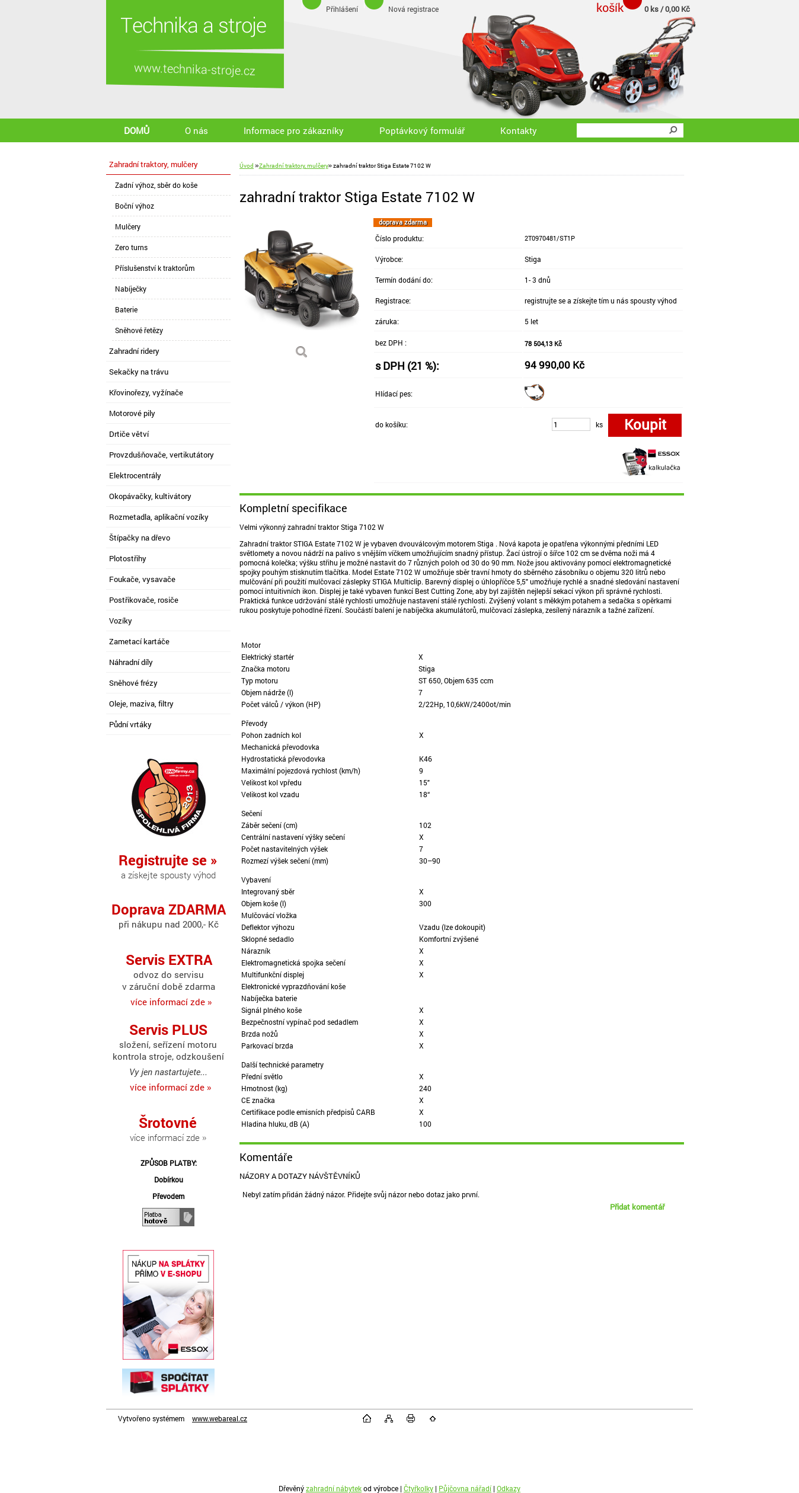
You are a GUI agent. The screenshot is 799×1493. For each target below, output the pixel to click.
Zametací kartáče (139, 641)
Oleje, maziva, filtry (141, 703)
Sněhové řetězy (139, 330)
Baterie (126, 309)
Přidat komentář (637, 1206)
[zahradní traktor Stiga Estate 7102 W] (301, 292)
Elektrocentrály (135, 475)
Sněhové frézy (133, 682)
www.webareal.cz (219, 1418)
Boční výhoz (134, 205)
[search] (673, 130)
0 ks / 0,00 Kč (667, 9)
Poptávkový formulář (422, 130)
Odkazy (508, 1488)
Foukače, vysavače (142, 579)
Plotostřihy (127, 558)
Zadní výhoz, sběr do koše (156, 185)
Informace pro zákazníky (294, 130)
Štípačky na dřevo (139, 537)
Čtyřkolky (418, 1488)
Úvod (246, 166)
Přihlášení (342, 9)
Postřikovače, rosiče (143, 599)
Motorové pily (132, 413)
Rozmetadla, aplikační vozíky (159, 516)
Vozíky (120, 620)
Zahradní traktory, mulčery (153, 164)
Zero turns (131, 247)
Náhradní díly (131, 662)
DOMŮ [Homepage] (136, 130)
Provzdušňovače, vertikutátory (161, 454)
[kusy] (571, 424)
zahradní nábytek (334, 1488)
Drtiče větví (129, 434)
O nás (196, 130)
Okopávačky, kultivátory (150, 496)
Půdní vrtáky (130, 724)
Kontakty (518, 130)
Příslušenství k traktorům (154, 268)
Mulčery (127, 226)
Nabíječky (130, 288)
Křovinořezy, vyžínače (146, 392)
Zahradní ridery (134, 351)
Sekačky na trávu (138, 371)
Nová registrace (413, 9)
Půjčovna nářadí (465, 1488)
